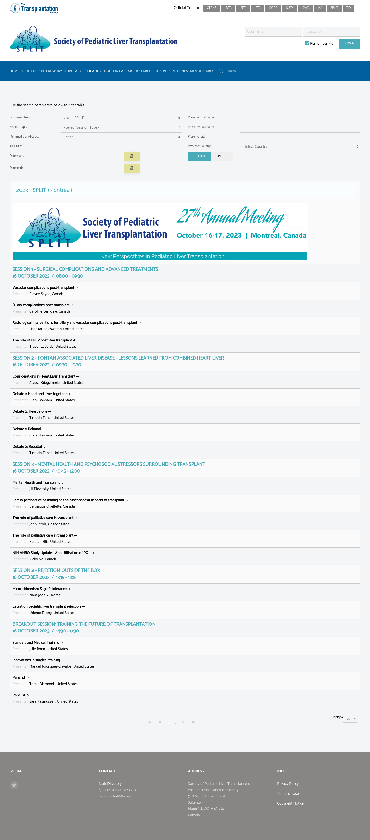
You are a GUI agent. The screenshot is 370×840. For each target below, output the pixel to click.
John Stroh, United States (45, 521)
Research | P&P (148, 71)
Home (14, 71)
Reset (222, 156)
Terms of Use (288, 793)
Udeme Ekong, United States (49, 609)
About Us (29, 71)
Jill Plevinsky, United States (42, 486)
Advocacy (72, 71)
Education (93, 71)
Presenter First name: (201, 117)
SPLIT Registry (50, 71)
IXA (320, 8)
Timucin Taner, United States (44, 414)
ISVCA (306, 8)
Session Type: (18, 127)
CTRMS (211, 8)
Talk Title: (16, 146)
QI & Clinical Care (118, 71)
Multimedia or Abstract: (24, 136)
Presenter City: (197, 136)
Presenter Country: (199, 146)
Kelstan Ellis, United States (45, 538)
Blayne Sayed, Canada (46, 290)
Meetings (180, 71)
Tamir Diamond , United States (45, 681)
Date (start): (17, 155)
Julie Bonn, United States (40, 645)
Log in (349, 43)
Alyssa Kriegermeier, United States (48, 379)
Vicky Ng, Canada (54, 556)
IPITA (243, 8)
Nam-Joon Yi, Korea (42, 592)
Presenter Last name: (201, 127)
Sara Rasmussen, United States (45, 698)
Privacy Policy (288, 784)
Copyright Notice (290, 803)
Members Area (202, 71)
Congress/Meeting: (21, 117)
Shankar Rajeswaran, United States (77, 326)
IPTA (258, 8)
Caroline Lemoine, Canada (43, 308)
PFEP (166, 71)
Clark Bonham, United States (44, 397)
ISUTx (289, 8)
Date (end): (16, 168)
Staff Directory (110, 784)
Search (199, 156)
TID (348, 8)
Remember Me (319, 43)
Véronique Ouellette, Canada (71, 503)
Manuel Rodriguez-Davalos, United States (53, 663)
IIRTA (228, 8)
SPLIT (334, 8)
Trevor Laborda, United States (45, 343)
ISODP (273, 8)
